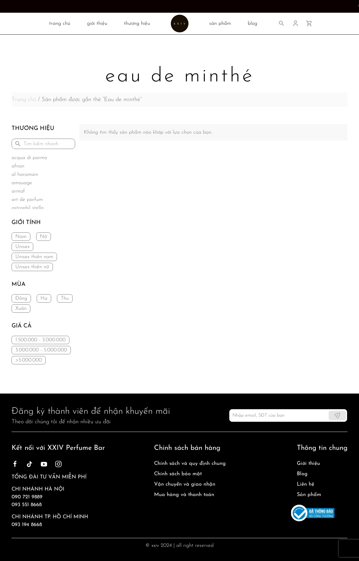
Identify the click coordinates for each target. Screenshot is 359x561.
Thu (65, 298)
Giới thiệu (97, 23)
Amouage (22, 183)
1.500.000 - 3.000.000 (40, 340)
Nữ (43, 236)
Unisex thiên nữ (32, 267)
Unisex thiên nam (34, 257)
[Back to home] (179, 23)
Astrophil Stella (28, 208)
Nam (21, 236)
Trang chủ (24, 99)
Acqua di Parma (29, 158)
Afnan (18, 166)
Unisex (22, 246)
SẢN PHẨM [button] (220, 23)
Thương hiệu (137, 23)
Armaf (18, 191)
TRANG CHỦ (59, 23)
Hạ (43, 298)
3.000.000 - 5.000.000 (41, 350)
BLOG (252, 23)
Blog (302, 474)
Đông (21, 298)
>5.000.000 (28, 360)
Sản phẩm (309, 494)
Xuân (21, 308)
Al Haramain (25, 174)
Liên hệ (305, 484)
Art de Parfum (27, 199)
